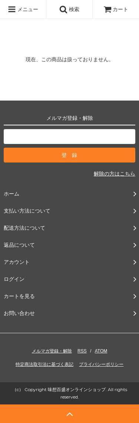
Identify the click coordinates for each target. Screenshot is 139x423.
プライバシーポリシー (101, 364)
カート (116, 9)
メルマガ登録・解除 (52, 351)
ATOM (101, 351)
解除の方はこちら (114, 174)
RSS (82, 351)
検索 (69, 9)
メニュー (23, 9)
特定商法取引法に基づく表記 (44, 364)
